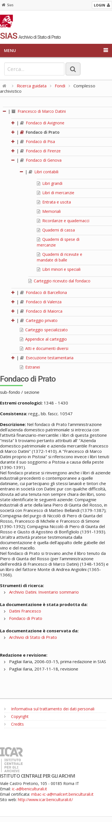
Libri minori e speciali (59, 269)
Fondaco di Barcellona (43, 292)
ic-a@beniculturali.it (29, 788)
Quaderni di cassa (56, 230)
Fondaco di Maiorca (41, 311)
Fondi (60, 85)
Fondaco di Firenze (40, 150)
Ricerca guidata (32, 85)
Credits (14, 724)
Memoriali (49, 211)
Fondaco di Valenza (41, 301)
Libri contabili (43, 171)
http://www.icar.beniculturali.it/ (45, 799)
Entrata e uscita (54, 202)
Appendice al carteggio (43, 339)
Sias (7, 5)
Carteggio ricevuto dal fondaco (59, 281)
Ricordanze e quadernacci (63, 220)
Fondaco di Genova (41, 160)
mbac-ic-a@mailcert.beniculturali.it (62, 794)
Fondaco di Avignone (42, 123)
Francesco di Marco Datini (39, 111)
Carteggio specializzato (44, 329)
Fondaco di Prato (40, 132)
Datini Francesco (25, 611)
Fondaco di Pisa (37, 141)
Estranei (30, 367)
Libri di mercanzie (55, 192)
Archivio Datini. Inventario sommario (44, 592)
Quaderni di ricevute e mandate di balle (59, 257)
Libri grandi (49, 183)
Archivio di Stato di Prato (33, 637)
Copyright (16, 716)
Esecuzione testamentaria (46, 357)
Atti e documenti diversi (44, 348)
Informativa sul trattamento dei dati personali (49, 708)
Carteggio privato (39, 320)
